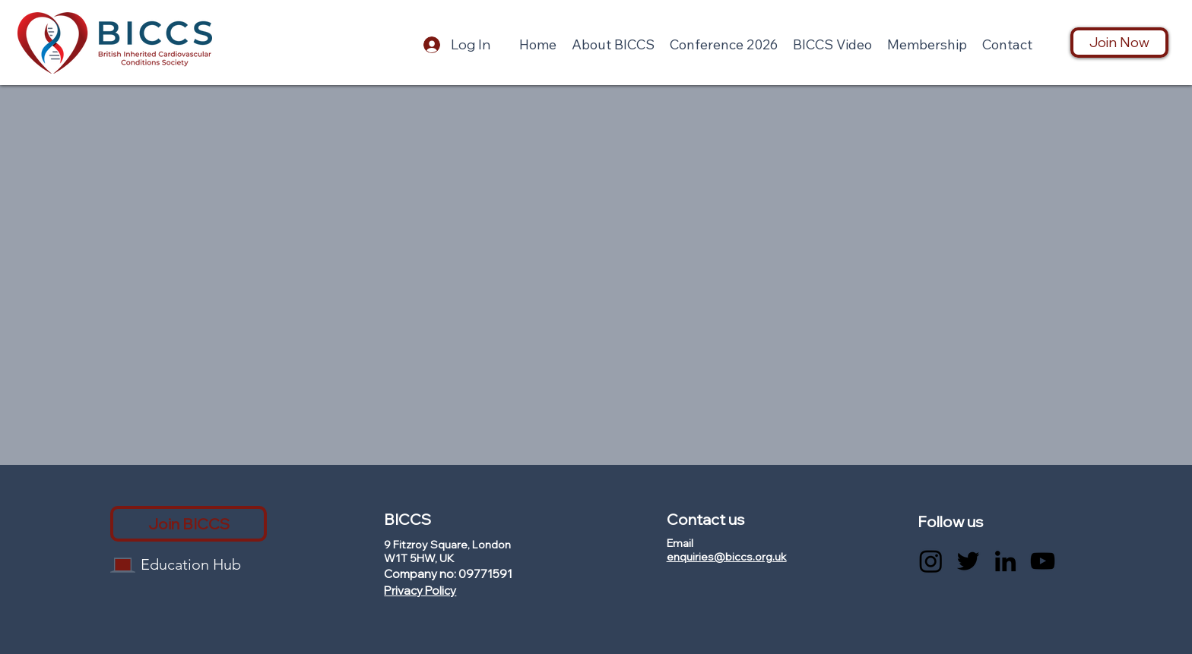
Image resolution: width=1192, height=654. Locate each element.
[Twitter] (968, 561)
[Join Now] (1119, 42)
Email (680, 543)
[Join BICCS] (188, 524)
